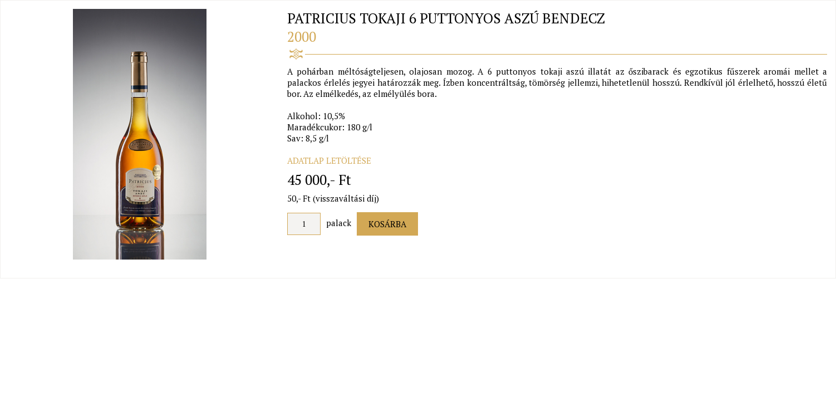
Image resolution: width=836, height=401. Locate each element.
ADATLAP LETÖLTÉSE (329, 160)
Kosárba (387, 223)
